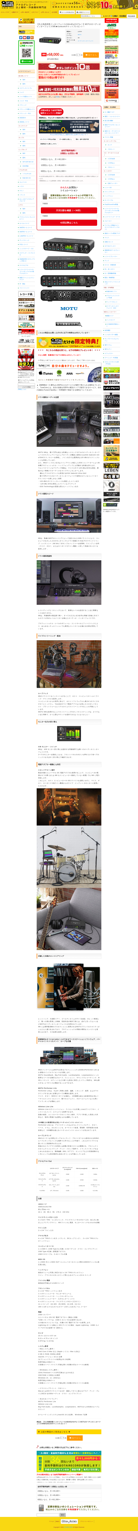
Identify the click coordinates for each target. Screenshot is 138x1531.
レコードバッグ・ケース (112, 217)
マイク (107, 237)
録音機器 (107, 330)
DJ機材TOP (15, 12)
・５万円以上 (110, 163)
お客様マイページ (83, 12)
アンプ (107, 260)
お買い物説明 (25, 12)
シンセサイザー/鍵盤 (111, 334)
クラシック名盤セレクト (27, 109)
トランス (22, 195)
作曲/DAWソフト (111, 291)
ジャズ (22, 92)
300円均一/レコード (26, 227)
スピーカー (108, 221)
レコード (105, 16)
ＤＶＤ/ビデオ (24, 265)
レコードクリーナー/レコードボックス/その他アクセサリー (27, 271)
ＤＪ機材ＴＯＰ (109, 112)
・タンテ (109, 145)
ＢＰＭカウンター (110, 246)
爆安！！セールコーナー (112, 116)
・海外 (23, 79)
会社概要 (54, 12)
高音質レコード (24, 122)
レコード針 (108, 187)
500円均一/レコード (26, 232)
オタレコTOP (5, 12)
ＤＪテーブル (109, 200)
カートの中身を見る (67, 12)
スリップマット (109, 192)
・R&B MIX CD (26, 178)
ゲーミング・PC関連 (111, 357)
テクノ (22, 190)
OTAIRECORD (68, 1527)
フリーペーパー (24, 288)
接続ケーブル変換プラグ (112, 233)
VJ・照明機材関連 (110, 273)
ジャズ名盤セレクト (26, 96)
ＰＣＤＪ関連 (109, 137)
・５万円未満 (110, 159)
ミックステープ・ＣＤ (27, 248)
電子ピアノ (108, 349)
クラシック (23, 105)
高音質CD (23, 118)
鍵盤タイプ (109, 316)
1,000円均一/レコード (26, 236)
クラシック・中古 (25, 113)
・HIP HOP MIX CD (27, 162)
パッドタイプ (110, 320)
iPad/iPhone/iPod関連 (111, 204)
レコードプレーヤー (111, 256)
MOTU (79, 34)
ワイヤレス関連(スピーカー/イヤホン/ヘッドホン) (112, 227)
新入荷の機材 (109, 120)
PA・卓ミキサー (110, 269)
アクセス (51, 1521)
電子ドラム (108, 345)
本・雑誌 (22, 284)
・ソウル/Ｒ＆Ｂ (26, 173)
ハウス (22, 186)
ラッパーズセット (112, 302)
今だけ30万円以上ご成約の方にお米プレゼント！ (69, 127)
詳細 (57, 97)
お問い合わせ (45, 12)
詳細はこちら (22, 389)
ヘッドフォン (109, 196)
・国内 (23, 84)
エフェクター (109, 353)
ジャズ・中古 (24, 101)
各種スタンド (109, 242)
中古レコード (24, 244)
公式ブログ (34, 12)
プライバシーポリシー (86, 1521)
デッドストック (24, 240)
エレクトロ (23, 182)
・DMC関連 (24, 166)
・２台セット (110, 149)
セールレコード (24, 223)
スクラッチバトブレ (26, 88)
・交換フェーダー (112, 183)
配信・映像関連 (109, 277)
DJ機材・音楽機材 (118, 16)
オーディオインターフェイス (85, 41)
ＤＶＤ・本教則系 (110, 265)
